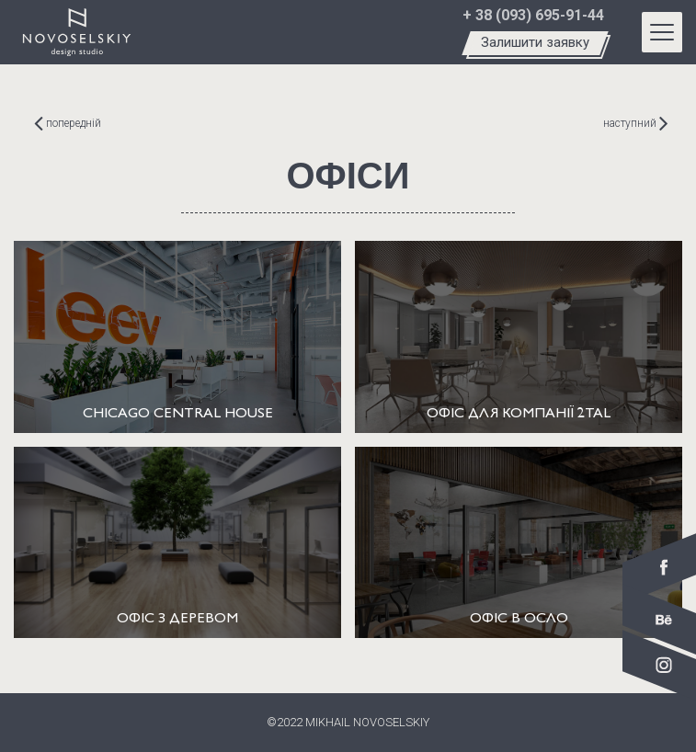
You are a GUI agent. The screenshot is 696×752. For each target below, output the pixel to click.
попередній (67, 123)
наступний (635, 123)
